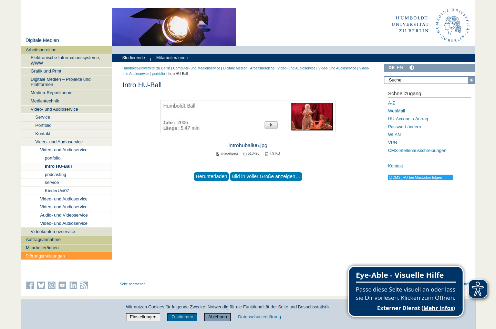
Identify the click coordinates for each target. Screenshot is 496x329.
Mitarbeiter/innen (42, 247)
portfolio (53, 158)
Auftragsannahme (43, 239)
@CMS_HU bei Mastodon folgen (415, 177)
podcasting (55, 174)
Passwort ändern (404, 126)
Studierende (133, 57)
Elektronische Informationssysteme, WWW (65, 60)
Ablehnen (217, 316)
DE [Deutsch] (392, 67)
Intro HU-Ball (58, 166)
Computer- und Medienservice (196, 68)
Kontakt (42, 133)
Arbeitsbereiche (41, 49)
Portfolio (43, 125)
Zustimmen (182, 316)
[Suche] (429, 80)
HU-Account (400, 118)
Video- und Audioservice (54, 109)
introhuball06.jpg (248, 145)
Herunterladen (211, 176)
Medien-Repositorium (52, 92)
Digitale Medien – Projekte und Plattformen (61, 82)
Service (42, 117)
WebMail (396, 110)
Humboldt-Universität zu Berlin (146, 68)
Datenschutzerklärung (259, 316)
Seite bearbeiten (133, 284)
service (52, 182)
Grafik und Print (46, 71)
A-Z (391, 103)
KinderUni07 (57, 190)
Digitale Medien (42, 40)
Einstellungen (143, 316)
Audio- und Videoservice (64, 215)
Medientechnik (45, 100)
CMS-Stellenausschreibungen (417, 150)
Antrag (421, 118)
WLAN (394, 134)
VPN (392, 142)
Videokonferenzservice (53, 231)
